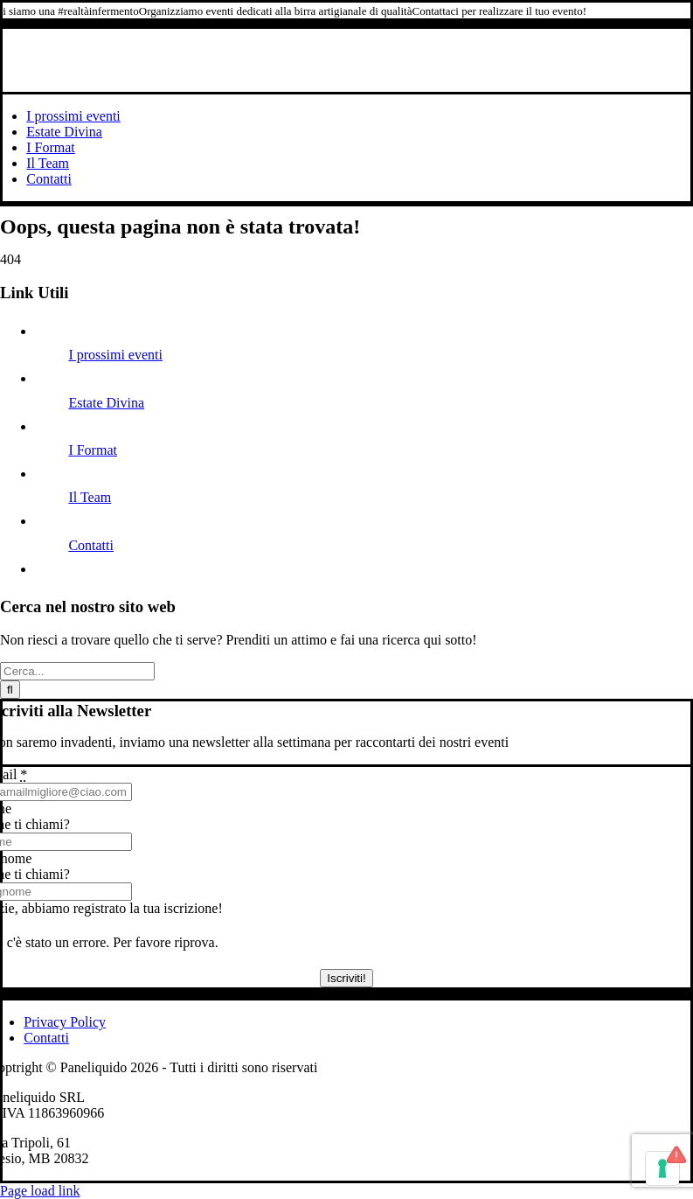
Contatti (91, 545)
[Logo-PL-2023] (347, 83)
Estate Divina (106, 402)
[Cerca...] (77, 671)
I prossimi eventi (115, 354)
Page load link (40, 1190)
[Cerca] (10, 689)
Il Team (89, 497)
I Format (92, 450)
